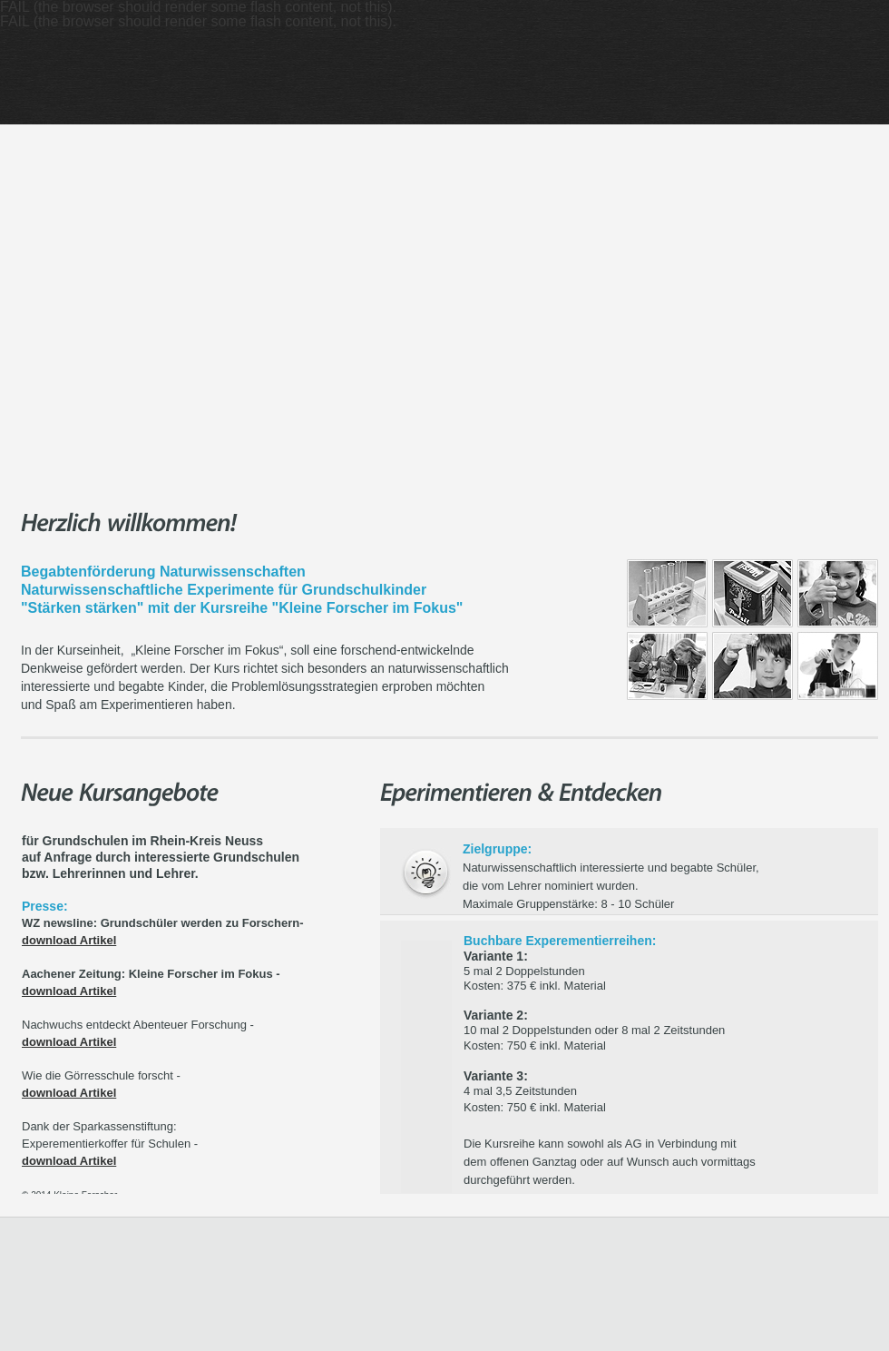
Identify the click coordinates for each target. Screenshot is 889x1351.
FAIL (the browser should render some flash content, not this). (198, 21)
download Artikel (69, 940)
